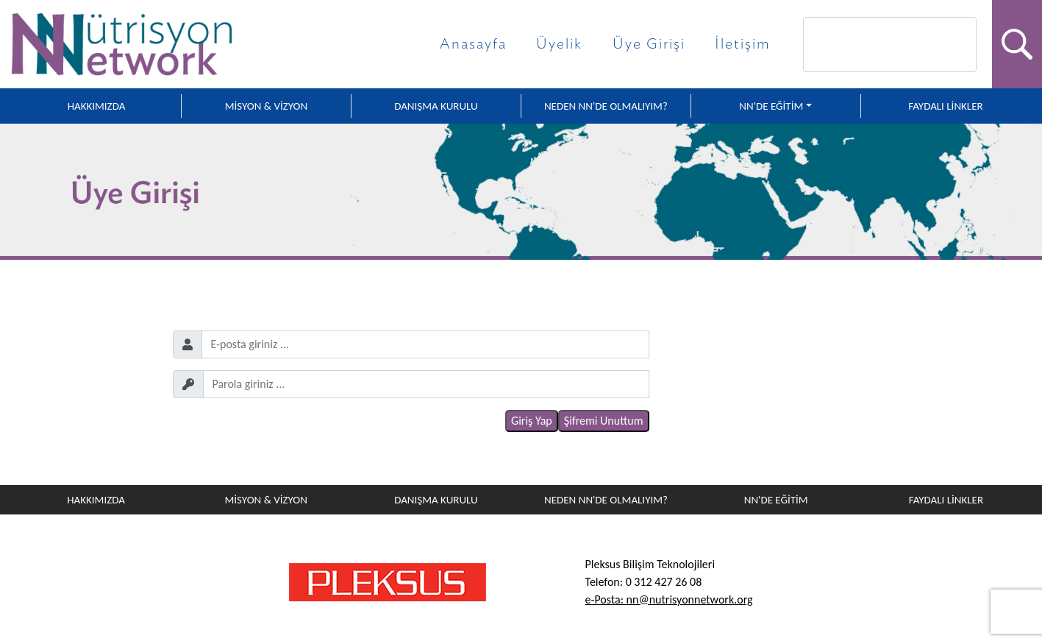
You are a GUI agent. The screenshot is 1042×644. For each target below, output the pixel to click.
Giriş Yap (531, 421)
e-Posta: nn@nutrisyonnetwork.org (669, 599)
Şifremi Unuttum (603, 421)
